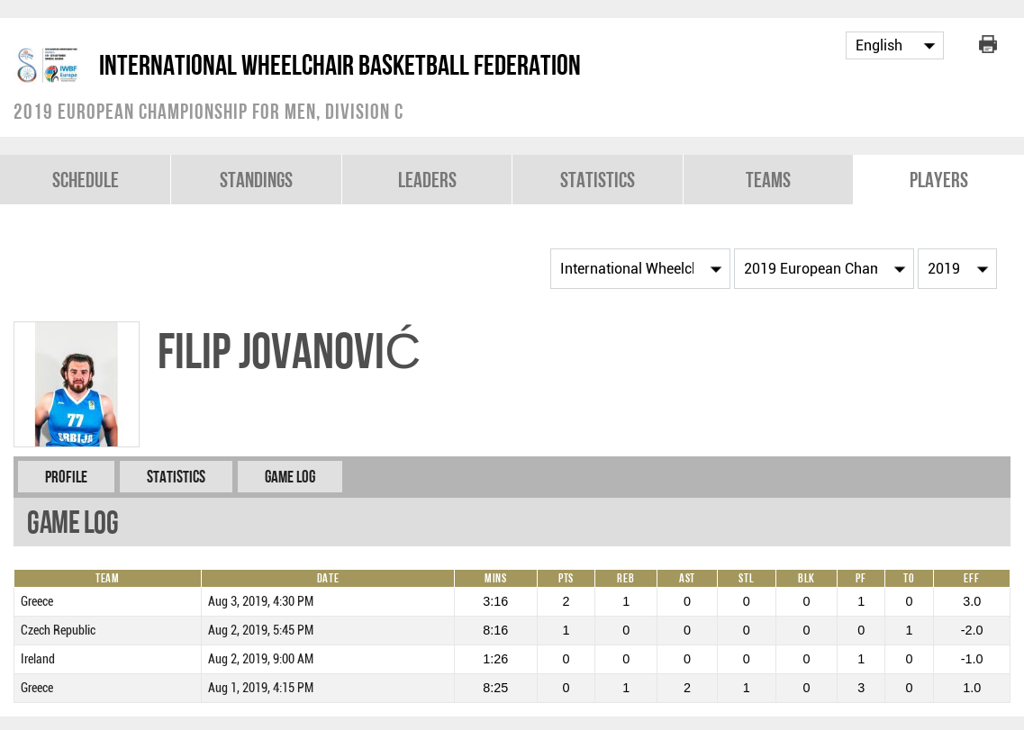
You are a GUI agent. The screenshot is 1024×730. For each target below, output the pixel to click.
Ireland (38, 659)
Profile (66, 476)
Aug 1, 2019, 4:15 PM (260, 688)
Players (939, 179)
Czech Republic (58, 630)
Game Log (290, 476)
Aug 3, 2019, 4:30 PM (260, 601)
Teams (768, 179)
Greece (37, 601)
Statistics (597, 179)
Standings (256, 179)
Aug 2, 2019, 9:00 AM (260, 659)
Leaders (427, 179)
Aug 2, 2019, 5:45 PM (260, 630)
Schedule (85, 179)
